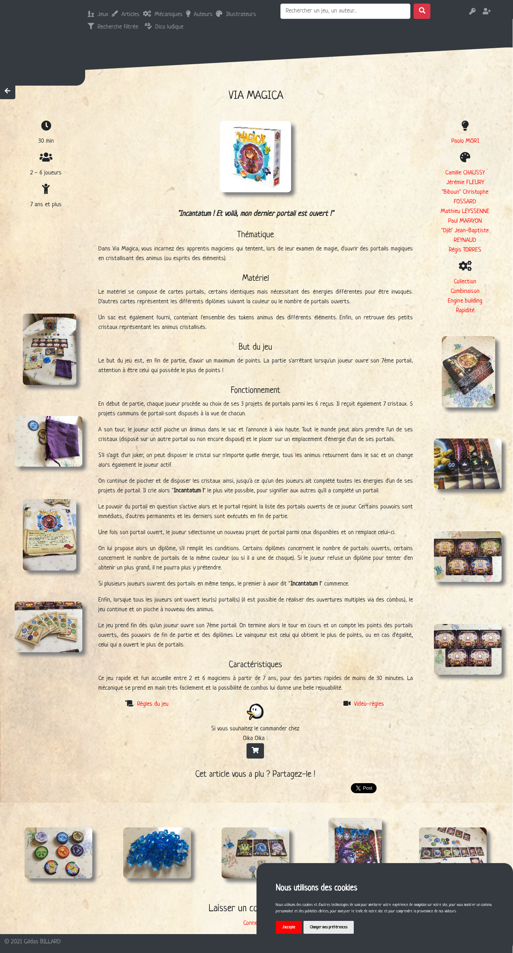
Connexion (255, 923)
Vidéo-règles (369, 704)
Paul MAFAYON (465, 221)
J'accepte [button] (288, 927)
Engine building (465, 301)
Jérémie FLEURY (465, 182)
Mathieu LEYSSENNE (465, 211)
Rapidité (465, 310)
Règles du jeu (153, 704)
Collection (465, 281)
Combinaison (465, 291)
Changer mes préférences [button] (328, 927)
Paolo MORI (465, 141)
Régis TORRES (465, 250)
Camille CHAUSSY (465, 172)
